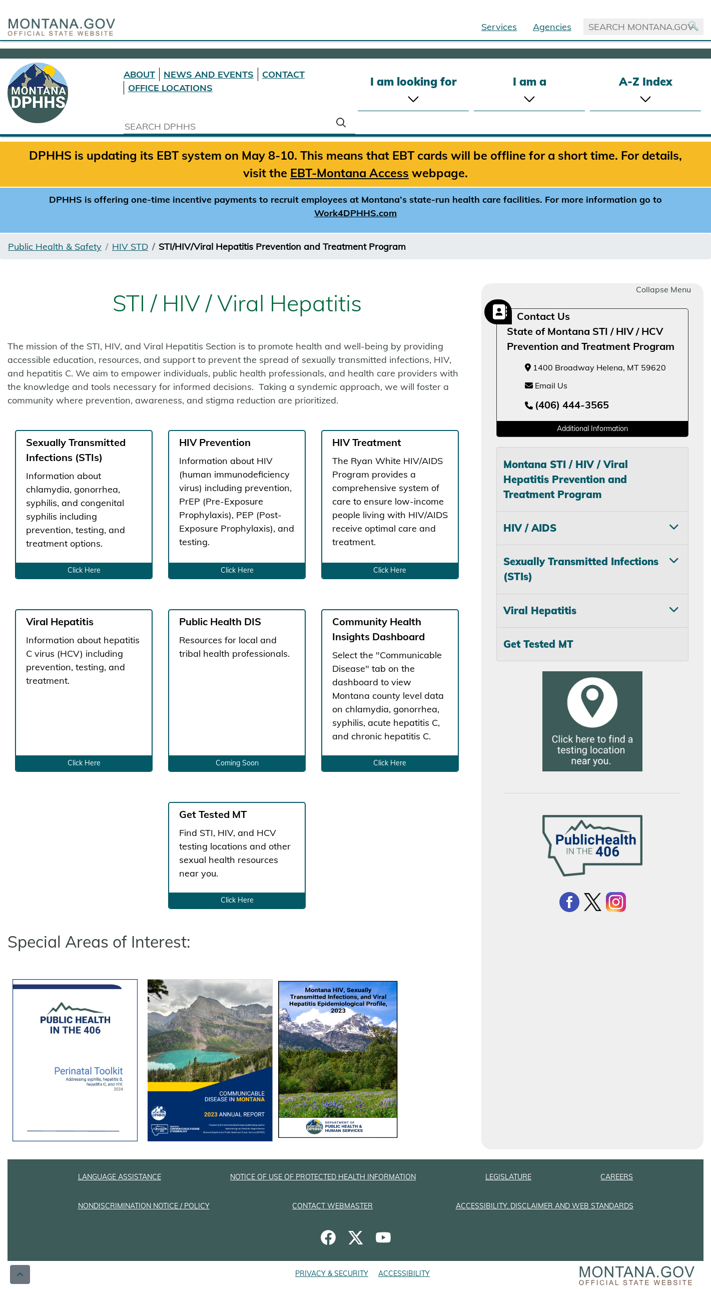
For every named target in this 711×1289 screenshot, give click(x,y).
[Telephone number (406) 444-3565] (567, 405)
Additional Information (592, 428)
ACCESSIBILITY (404, 1273)
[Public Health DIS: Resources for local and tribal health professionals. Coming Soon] (237, 690)
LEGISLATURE (508, 1176)
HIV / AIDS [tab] (529, 528)
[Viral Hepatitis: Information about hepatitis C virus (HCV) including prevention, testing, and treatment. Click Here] (84, 690)
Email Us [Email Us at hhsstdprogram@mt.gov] (546, 385)
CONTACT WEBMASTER (332, 1205)
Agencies (552, 27)
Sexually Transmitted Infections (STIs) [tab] (580, 569)
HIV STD (130, 246)
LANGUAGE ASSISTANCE (119, 1176)
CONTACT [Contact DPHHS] (283, 74)
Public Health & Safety (55, 246)
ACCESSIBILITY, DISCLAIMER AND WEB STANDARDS (544, 1205)
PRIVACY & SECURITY (331, 1273)
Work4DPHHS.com (355, 213)
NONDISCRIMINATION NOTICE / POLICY (144, 1205)
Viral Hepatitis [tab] (539, 610)
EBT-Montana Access (349, 172)
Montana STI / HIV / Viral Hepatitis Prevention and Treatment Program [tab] (565, 479)
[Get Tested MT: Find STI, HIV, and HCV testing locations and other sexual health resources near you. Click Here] (237, 855)
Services (499, 27)
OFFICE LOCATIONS (170, 88)
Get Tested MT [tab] (538, 644)
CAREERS (616, 1176)
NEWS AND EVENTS (209, 74)
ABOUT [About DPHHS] (139, 74)
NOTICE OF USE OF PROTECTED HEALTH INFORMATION (323, 1176)
